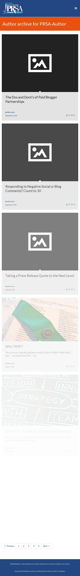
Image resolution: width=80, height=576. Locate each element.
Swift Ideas (52, 564)
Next (46, 546)
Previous (9, 546)
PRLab (39, 571)
